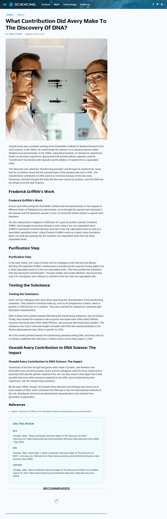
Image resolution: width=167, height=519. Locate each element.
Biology (21, 15)
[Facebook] (153, 4)
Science (46, 4)
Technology (69, 4)
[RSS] (162, 4)
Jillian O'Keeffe (15, 34)
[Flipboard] (157, 4)
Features (85, 4)
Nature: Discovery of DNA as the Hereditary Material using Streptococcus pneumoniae (51, 411)
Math (57, 4)
